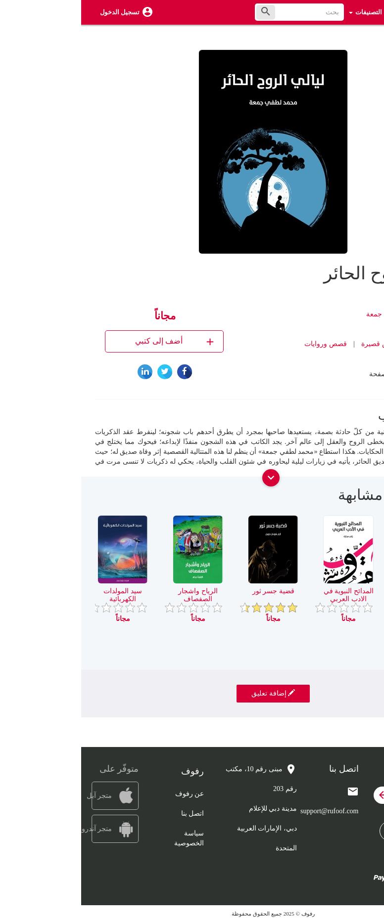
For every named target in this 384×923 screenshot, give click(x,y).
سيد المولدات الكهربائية (41, 594)
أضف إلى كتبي (94, 341)
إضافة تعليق (192, 693)
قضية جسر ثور (192, 591)
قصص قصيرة (299, 344)
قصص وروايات (244, 344)
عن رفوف (108, 793)
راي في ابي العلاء (342, 591)
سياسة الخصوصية (108, 838)
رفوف (331, 358)
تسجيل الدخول (38, 12)
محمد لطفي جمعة (311, 314)
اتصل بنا (111, 813)
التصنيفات (284, 12)
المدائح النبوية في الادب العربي (267, 594)
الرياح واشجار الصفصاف (117, 594)
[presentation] (362, 498)
